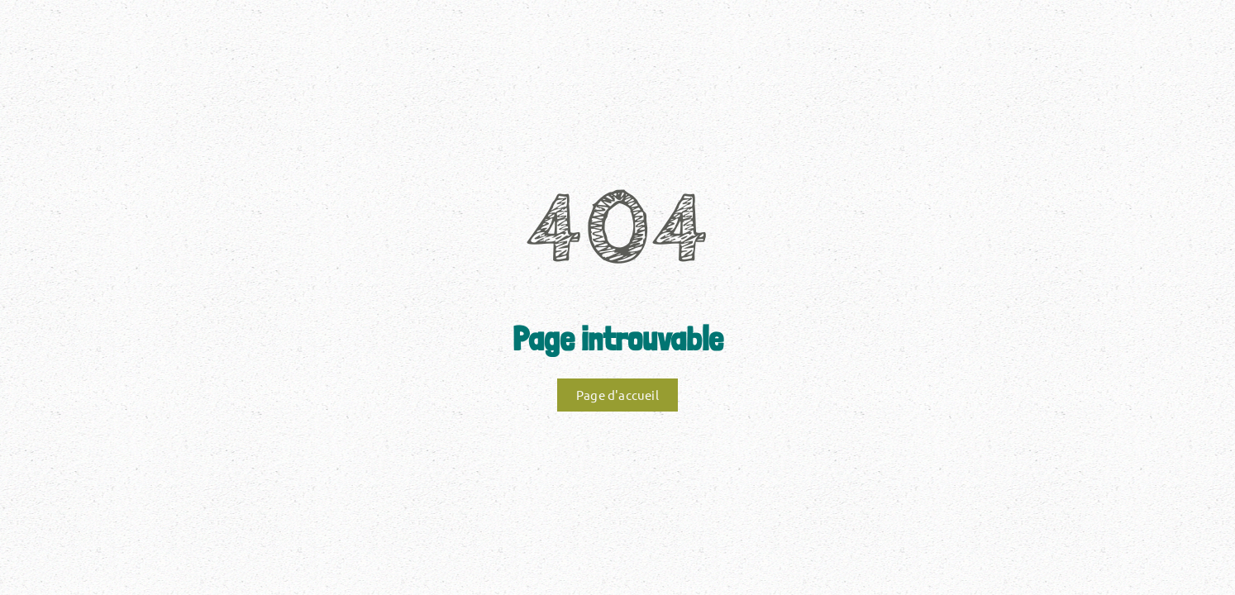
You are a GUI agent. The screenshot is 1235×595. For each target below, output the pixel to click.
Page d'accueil (617, 394)
